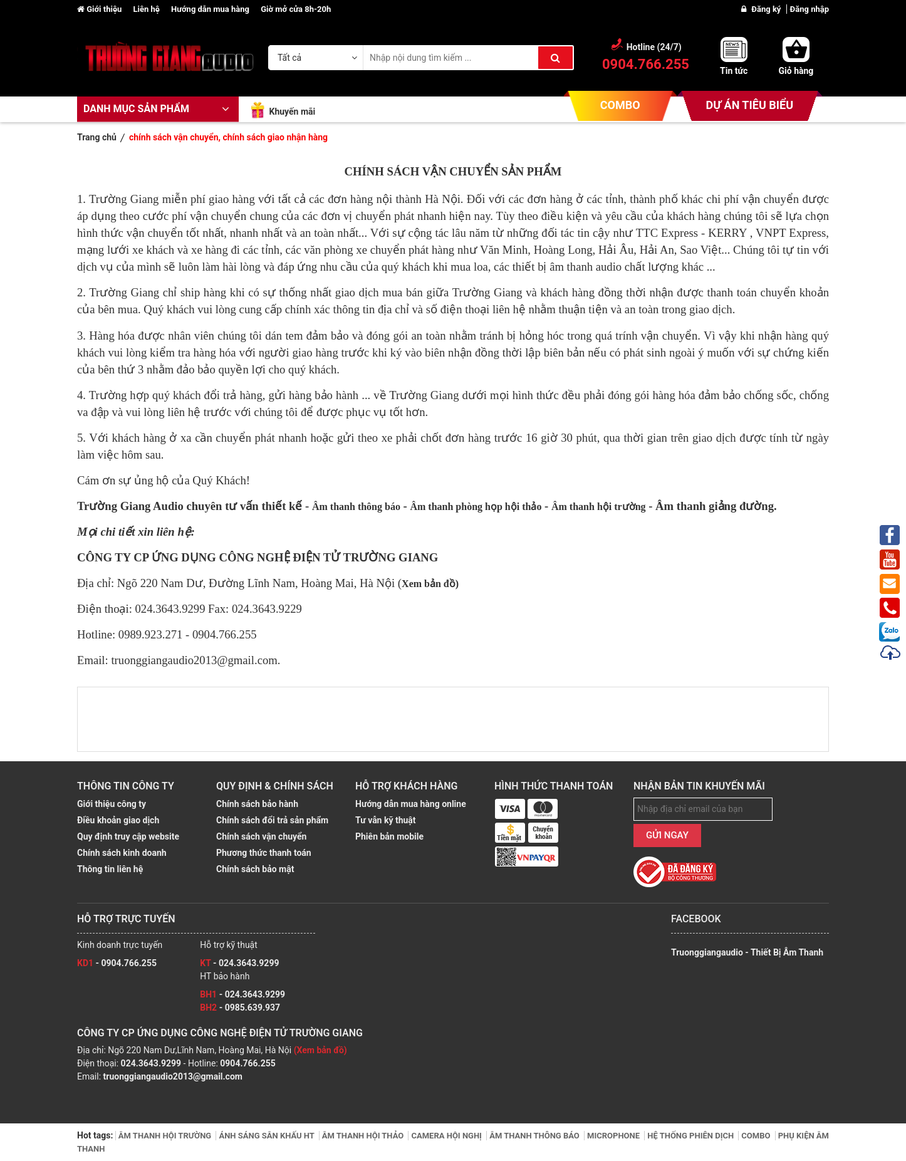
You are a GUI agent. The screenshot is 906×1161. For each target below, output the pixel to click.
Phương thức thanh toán (263, 853)
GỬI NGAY (667, 835)
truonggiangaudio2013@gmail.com (172, 1076)
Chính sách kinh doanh (122, 853)
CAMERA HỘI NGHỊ (447, 1135)
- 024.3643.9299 (239, 963)
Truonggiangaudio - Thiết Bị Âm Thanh (747, 952)
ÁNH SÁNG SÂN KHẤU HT (267, 1135)
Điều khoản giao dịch (118, 820)
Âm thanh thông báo (356, 506)
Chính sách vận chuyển (261, 836)
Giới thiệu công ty (111, 804)
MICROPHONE (614, 1135)
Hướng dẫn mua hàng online (410, 804)
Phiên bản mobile (389, 836)
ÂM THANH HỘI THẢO (364, 1135)
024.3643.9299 (151, 1063)
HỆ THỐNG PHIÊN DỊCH (691, 1135)
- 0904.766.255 (117, 963)
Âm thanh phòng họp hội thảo (475, 506)
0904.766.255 (247, 1063)
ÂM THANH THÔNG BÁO (535, 1135)
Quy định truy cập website (128, 836)
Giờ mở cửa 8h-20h (296, 9)
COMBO (620, 105)
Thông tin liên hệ (110, 869)
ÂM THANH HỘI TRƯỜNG (166, 1135)
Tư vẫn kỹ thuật (385, 820)
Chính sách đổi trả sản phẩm (272, 820)
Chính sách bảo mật (255, 869)
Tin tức (733, 71)
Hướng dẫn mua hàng (211, 9)
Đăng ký (767, 9)
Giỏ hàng (796, 71)
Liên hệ (147, 9)
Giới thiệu (100, 9)
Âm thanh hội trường (598, 506)
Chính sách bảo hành (257, 804)
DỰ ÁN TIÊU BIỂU (749, 105)
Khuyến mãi (292, 112)
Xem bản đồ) (430, 583)
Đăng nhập (809, 9)
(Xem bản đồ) (320, 1050)
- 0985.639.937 (240, 1007)
